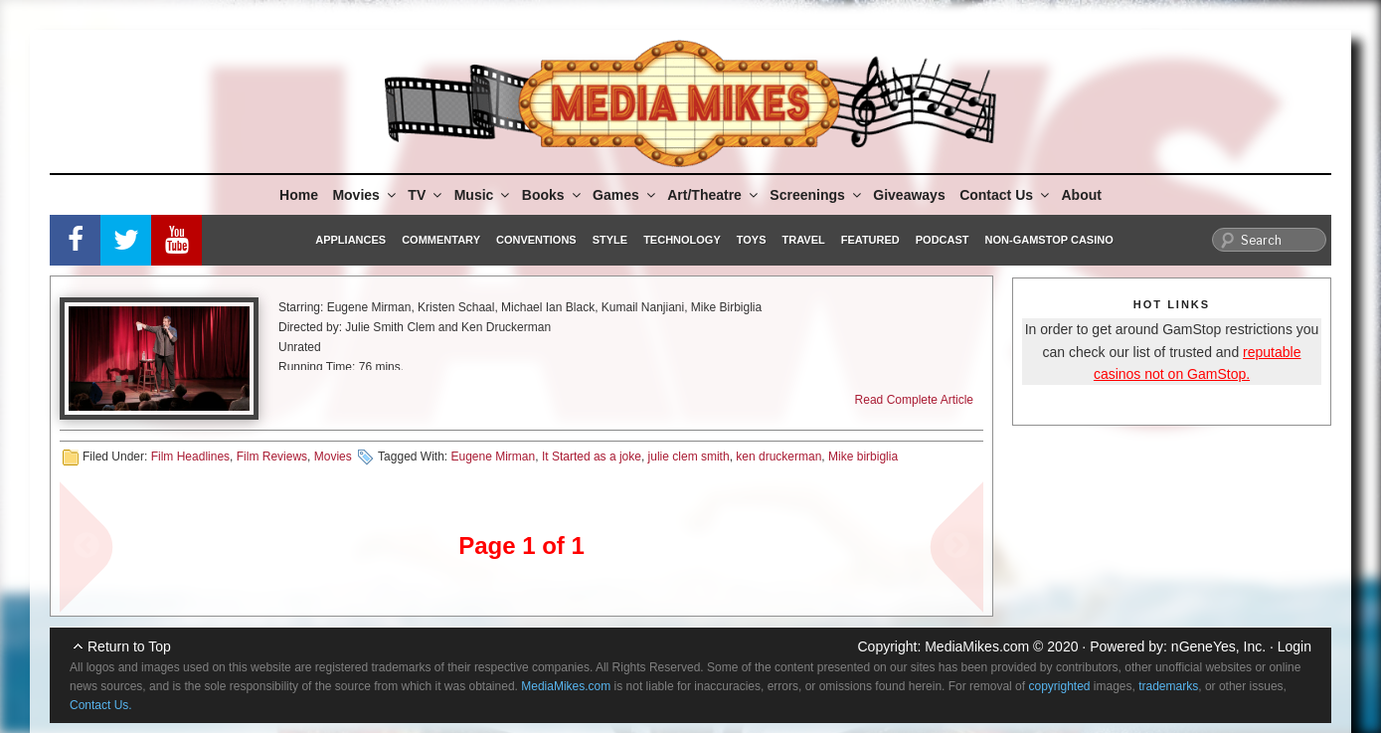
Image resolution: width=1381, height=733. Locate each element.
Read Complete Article (914, 400)
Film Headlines (190, 456)
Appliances (350, 240)
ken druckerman (778, 456)
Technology (682, 240)
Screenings (816, 195)
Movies (365, 195)
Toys (752, 240)
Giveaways (909, 195)
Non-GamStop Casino (1049, 240)
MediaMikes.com (977, 646)
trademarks (1168, 686)
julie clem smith (689, 456)
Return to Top (129, 646)
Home (298, 195)
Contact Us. (101, 705)
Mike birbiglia (863, 456)
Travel (803, 240)
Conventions (536, 240)
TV (426, 195)
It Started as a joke (591, 456)
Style (610, 240)
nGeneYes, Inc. (1218, 646)
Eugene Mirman (492, 456)
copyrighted (1059, 686)
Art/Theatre (714, 195)
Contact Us (1005, 195)
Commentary (441, 240)
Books (553, 195)
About (1082, 195)
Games (625, 195)
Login (1294, 646)
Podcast (942, 240)
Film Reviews (272, 456)
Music (483, 195)
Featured (870, 240)
